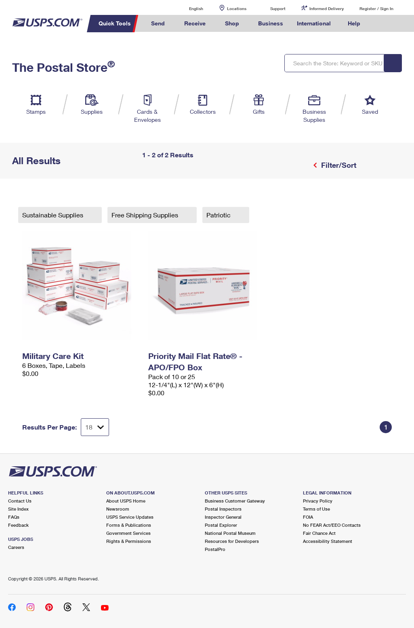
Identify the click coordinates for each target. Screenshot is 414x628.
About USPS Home (125, 500)
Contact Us (20, 500)
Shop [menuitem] (232, 23)
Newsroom (117, 508)
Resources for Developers (232, 541)
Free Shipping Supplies (145, 215)
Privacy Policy (317, 500)
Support (278, 8)
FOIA (308, 517)
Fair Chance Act (319, 533)
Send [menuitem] (158, 23)
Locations (236, 8)
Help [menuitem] (354, 23)
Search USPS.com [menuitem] (381, 23)
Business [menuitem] (270, 23)
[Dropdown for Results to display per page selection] (95, 427)
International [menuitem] (314, 23)
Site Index (18, 508)
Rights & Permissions (128, 541)
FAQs (13, 517)
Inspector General (223, 517)
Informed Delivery (326, 8)
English (187, 8)
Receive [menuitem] (195, 23)
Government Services (128, 533)
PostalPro (215, 549)
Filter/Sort (337, 165)
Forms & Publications (128, 525)
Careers (16, 547)
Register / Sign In (376, 8)
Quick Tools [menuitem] (115, 23)
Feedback (18, 525)
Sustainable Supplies (53, 215)
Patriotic (219, 215)
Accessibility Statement (327, 541)
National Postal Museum (230, 533)
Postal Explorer (221, 525)
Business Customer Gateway (235, 500)
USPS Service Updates (129, 517)
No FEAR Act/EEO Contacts (332, 525)
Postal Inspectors (223, 508)
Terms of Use (316, 508)
